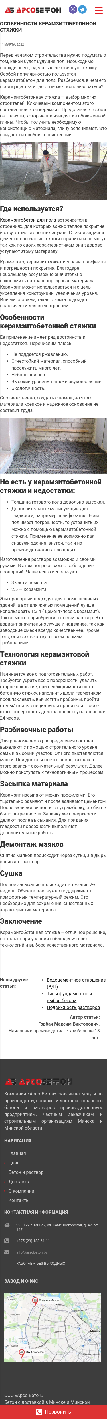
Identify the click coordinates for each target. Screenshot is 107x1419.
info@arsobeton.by (31, 1252)
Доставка (19, 1181)
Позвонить (53, 1412)
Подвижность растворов (73, 1007)
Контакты (19, 1200)
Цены (15, 1162)
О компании (21, 1190)
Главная (17, 1153)
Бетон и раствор (26, 1171)
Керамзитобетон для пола (28, 220)
